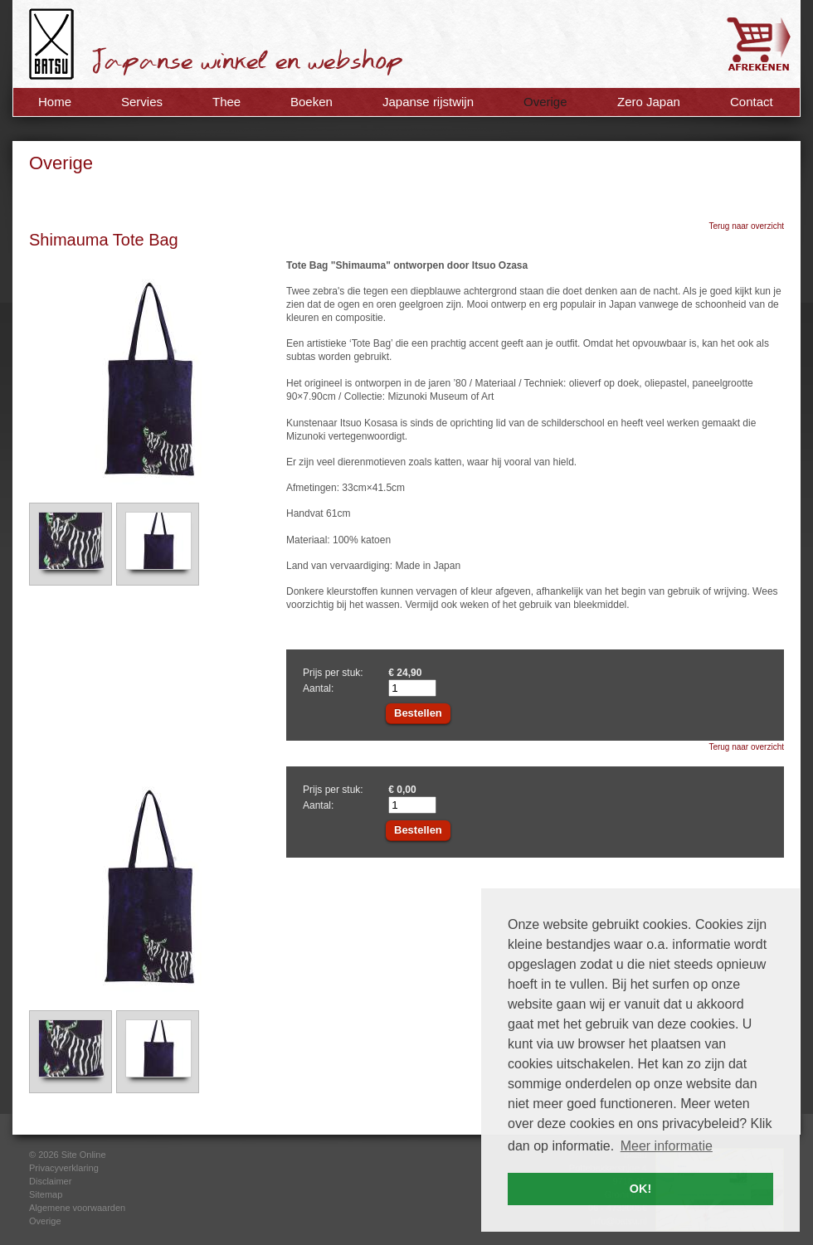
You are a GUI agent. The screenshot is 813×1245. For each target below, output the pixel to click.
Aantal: (318, 688)
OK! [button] (640, 1188)
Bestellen (418, 713)
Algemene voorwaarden (77, 1208)
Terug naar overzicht (746, 226)
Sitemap (45, 1194)
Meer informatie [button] (667, 1146)
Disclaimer (50, 1181)
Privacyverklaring (64, 1168)
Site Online (83, 1155)
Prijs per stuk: (333, 672)
